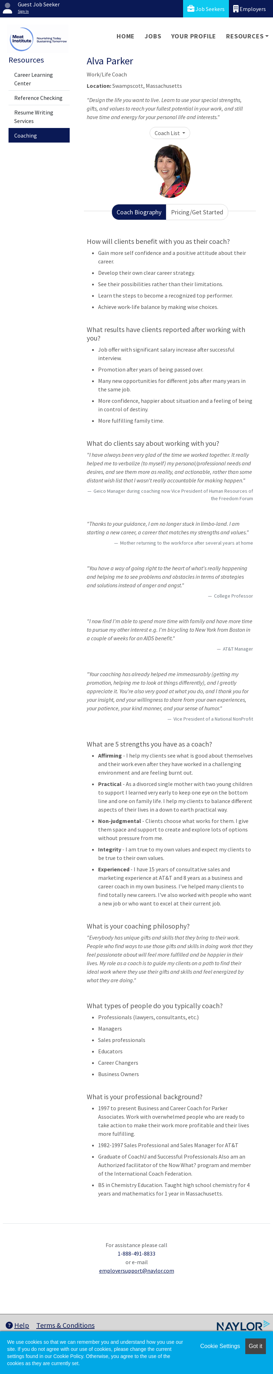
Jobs (153, 36)
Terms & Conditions (65, 1325)
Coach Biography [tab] (139, 212)
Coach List (168, 133)
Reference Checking (38, 97)
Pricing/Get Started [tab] (197, 212)
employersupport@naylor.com (136, 1270)
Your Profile (193, 36)
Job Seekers (206, 8)
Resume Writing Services (33, 116)
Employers (249, 8)
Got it (255, 1346)
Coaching (25, 135)
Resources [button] (244, 36)
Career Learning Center (33, 79)
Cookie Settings (220, 1346)
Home (126, 36)
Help (17, 1325)
